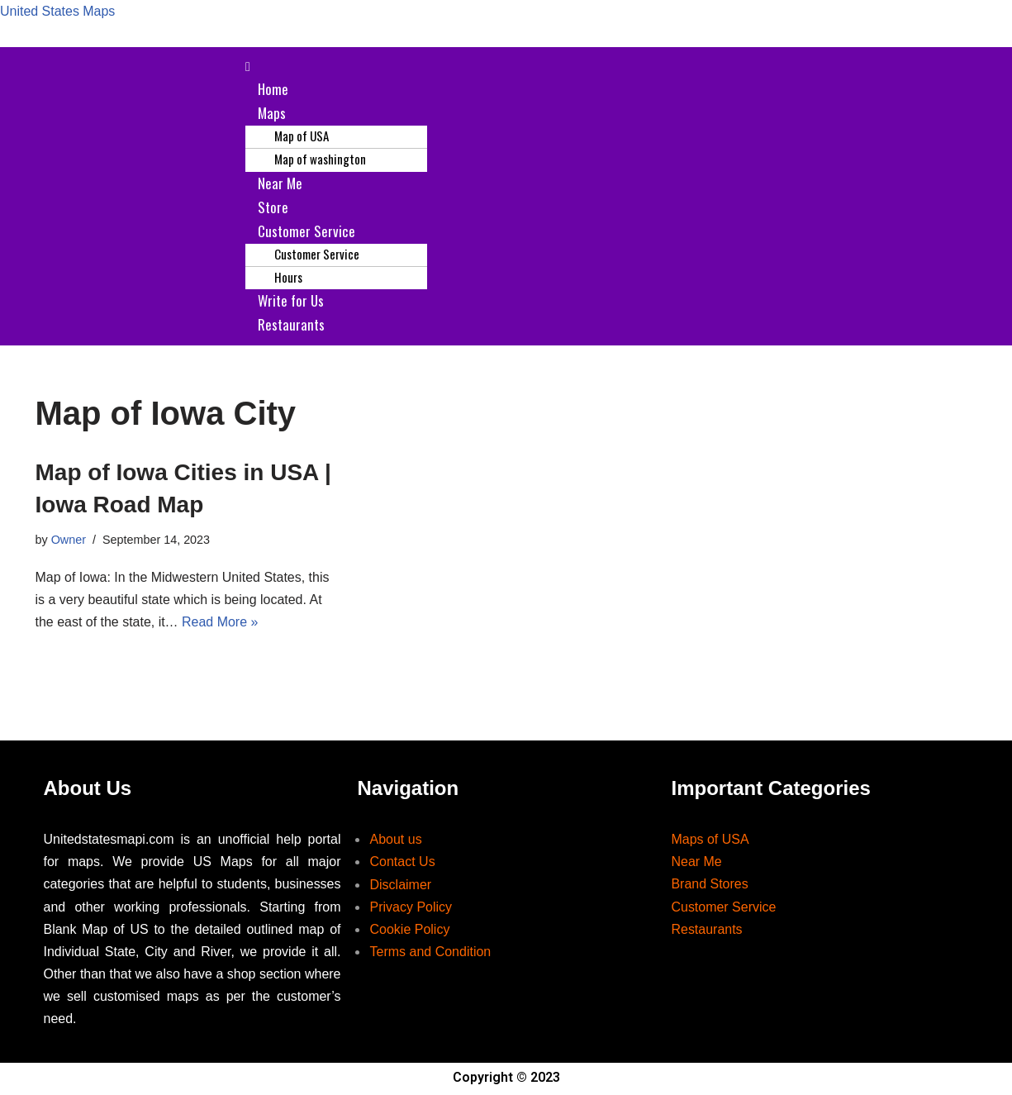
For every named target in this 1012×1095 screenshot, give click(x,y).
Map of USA (301, 136)
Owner (68, 540)
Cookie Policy (409, 931)
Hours (288, 278)
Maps (272, 113)
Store (273, 207)
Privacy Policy (410, 909)
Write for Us (291, 301)
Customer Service (306, 231)
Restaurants (291, 325)
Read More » (220, 624)
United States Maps (58, 11)
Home (273, 89)
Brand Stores (709, 886)
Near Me (280, 183)
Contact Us (402, 864)
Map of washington (320, 159)
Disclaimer (400, 886)
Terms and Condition (430, 953)
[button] (605, 66)
